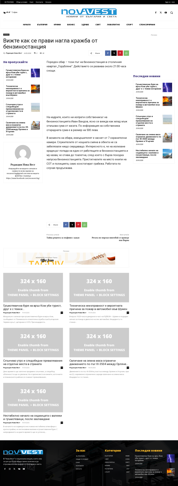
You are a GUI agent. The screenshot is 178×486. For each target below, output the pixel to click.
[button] (171, 12)
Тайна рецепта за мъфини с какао (63, 237)
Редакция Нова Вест (14, 53)
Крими (6, 35)
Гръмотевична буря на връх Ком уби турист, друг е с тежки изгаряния (17, 73)
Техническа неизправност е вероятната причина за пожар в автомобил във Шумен (18, 90)
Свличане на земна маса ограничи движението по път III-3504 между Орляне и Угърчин (17, 127)
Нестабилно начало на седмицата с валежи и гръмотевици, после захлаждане (32, 417)
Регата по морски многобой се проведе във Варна (110, 239)
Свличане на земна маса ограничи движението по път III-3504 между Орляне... (98, 362)
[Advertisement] (88, 95)
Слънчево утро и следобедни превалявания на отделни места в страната (14, 108)
